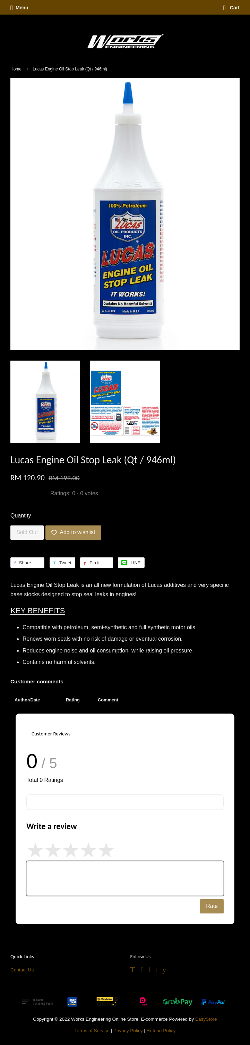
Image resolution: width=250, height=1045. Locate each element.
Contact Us (22, 969)
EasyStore (206, 1019)
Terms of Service (92, 1030)
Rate (212, 906)
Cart (231, 7)
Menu (19, 7)
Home (15, 69)
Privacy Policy (128, 1030)
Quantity (20, 516)
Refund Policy (161, 1030)
